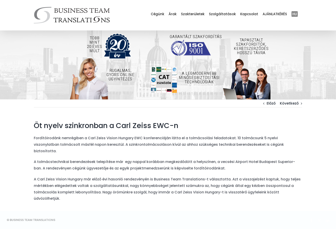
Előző (271, 103)
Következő (289, 103)
